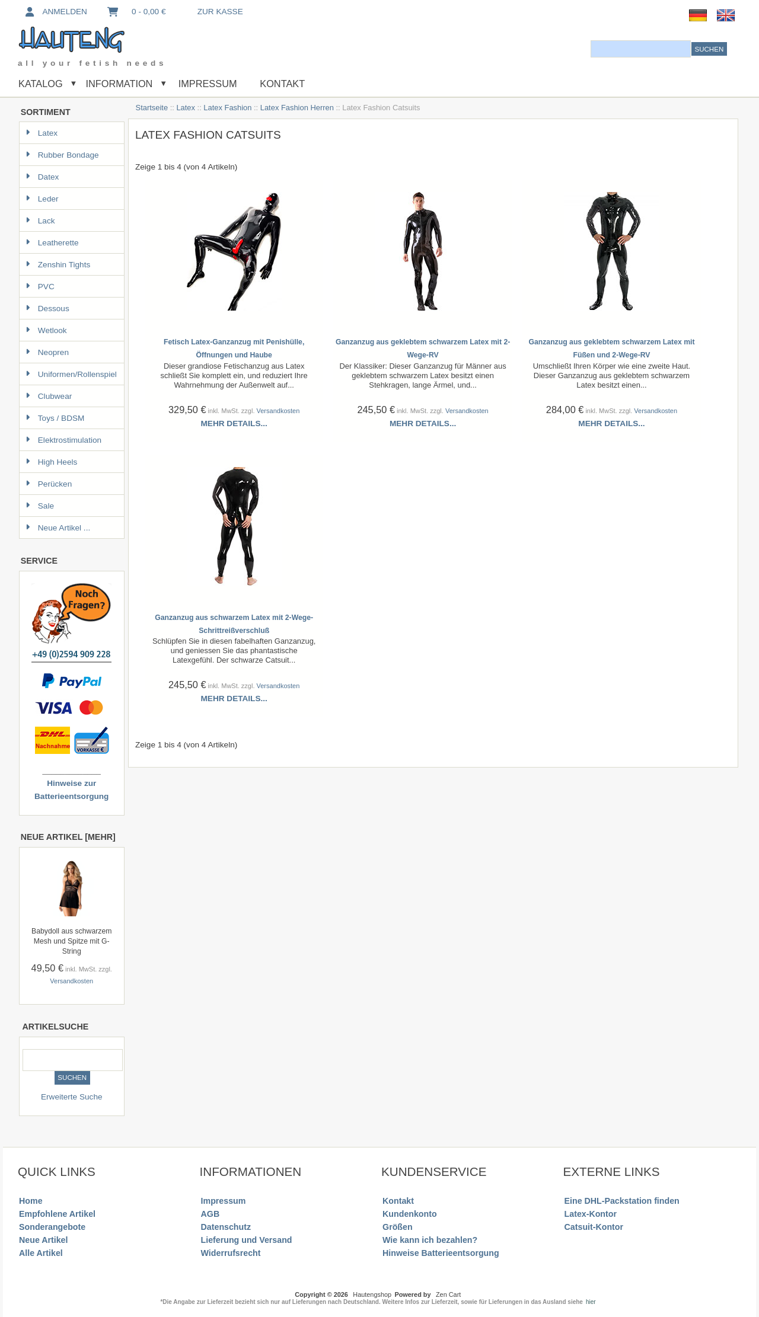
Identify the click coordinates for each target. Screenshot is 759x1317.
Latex (185, 107)
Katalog (40, 83)
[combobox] (641, 48)
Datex (42, 176)
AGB (210, 1214)
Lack (40, 220)
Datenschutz (226, 1227)
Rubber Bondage (62, 155)
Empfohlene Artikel (57, 1214)
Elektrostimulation (63, 440)
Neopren (47, 352)
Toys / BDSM (55, 418)
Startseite (152, 107)
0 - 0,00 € (136, 11)
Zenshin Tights (57, 264)
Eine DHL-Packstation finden (622, 1201)
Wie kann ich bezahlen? (429, 1240)
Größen (397, 1227)
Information (118, 83)
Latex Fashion (227, 107)
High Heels (51, 462)
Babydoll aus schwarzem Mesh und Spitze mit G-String (71, 941)
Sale (39, 505)
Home (30, 1201)
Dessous (47, 308)
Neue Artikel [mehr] (68, 837)
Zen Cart (448, 1294)
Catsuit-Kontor (594, 1227)
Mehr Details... (234, 423)
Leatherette (52, 242)
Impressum (206, 83)
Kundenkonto (409, 1214)
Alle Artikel (41, 1253)
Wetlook (46, 330)
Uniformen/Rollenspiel (71, 374)
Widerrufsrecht (231, 1253)
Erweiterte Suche (72, 1096)
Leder (42, 198)
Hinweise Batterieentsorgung (440, 1253)
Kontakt (282, 83)
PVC (40, 286)
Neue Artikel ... (57, 527)
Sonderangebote (52, 1227)
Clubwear (48, 396)
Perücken (48, 484)
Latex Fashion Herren (297, 107)
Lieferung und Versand (246, 1240)
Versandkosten (71, 980)
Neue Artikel (43, 1240)
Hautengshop (372, 1294)
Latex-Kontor (591, 1214)
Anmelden (55, 11)
